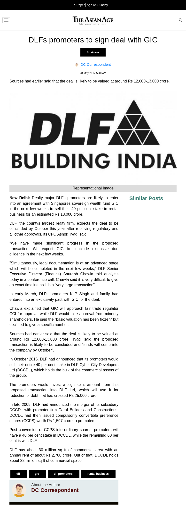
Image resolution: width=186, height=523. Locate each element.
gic (37, 473)
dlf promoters (63, 473)
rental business (98, 473)
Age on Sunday (97, 5)
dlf (18, 473)
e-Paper (79, 5)
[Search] (180, 21)
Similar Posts (146, 198)
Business (92, 52)
